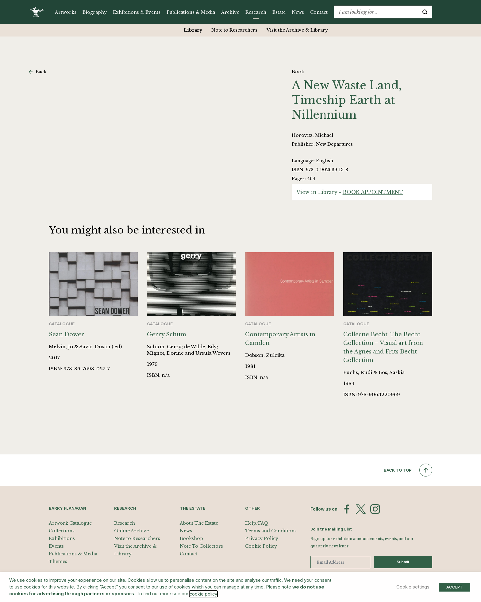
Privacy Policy (261, 538)
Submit (403, 562)
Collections (62, 531)
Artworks (65, 12)
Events (56, 546)
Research (255, 12)
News (298, 12)
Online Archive (131, 531)
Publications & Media (191, 12)
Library (193, 30)
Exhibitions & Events (136, 12)
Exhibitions (62, 538)
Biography (95, 12)
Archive (230, 12)
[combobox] (376, 12)
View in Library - (349, 192)
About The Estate (199, 523)
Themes (58, 561)
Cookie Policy (261, 546)
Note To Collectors (201, 546)
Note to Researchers (234, 30)
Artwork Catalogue (70, 523)
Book (298, 72)
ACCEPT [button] (454, 587)
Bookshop (191, 538)
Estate (279, 12)
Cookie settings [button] (412, 587)
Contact (319, 12)
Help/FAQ (256, 523)
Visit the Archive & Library (297, 30)
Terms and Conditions (271, 531)
